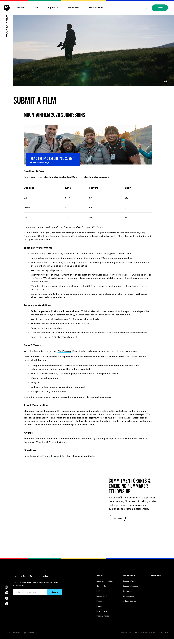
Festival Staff (101, 596)
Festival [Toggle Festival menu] (20, 8)
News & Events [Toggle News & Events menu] (96, 8)
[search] (146, 8)
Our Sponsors (128, 596)
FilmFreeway (64, 351)
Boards (99, 601)
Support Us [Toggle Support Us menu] (53, 8)
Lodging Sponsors (130, 601)
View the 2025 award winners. (51, 442)
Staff (98, 591)
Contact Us (101, 586)
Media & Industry (103, 616)
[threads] (6, 603)
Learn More (119, 518)
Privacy (137, 633)
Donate (160, 8)
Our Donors (127, 591)
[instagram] (6, 592)
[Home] (7, 21)
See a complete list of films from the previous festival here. (65, 425)
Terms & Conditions (126, 633)
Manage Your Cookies (160, 633)
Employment (101, 611)
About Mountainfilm (104, 581)
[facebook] (6, 598)
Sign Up (54, 592)
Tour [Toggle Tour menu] (35, 8)
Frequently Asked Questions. (57, 456)
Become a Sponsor (130, 586)
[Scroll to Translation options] (6, 587)
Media (99, 606)
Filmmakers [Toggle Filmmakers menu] (73, 8)
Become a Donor (129, 581)
